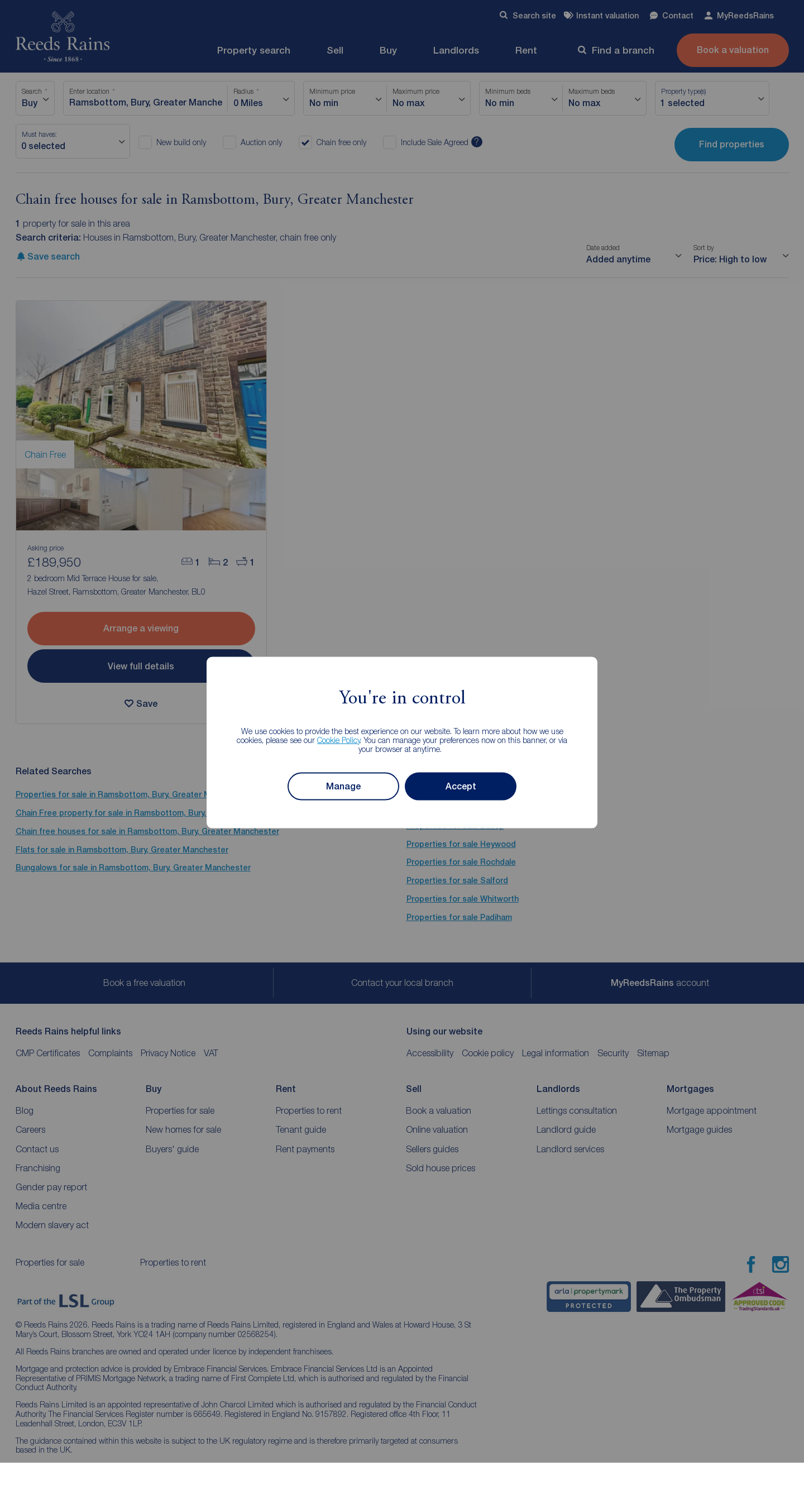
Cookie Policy (338, 739)
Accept (461, 786)
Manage (343, 786)
